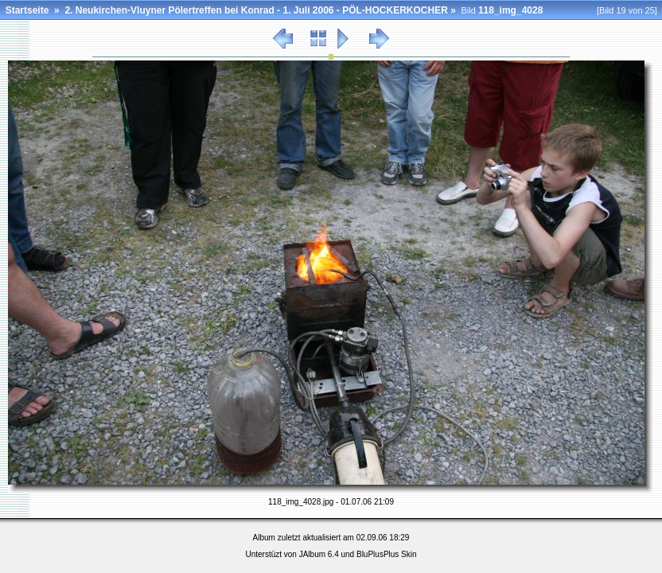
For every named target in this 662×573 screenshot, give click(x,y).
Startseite (27, 10)
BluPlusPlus (377, 554)
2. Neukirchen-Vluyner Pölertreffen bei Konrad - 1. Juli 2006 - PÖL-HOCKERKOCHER (255, 10)
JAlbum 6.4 (319, 554)
